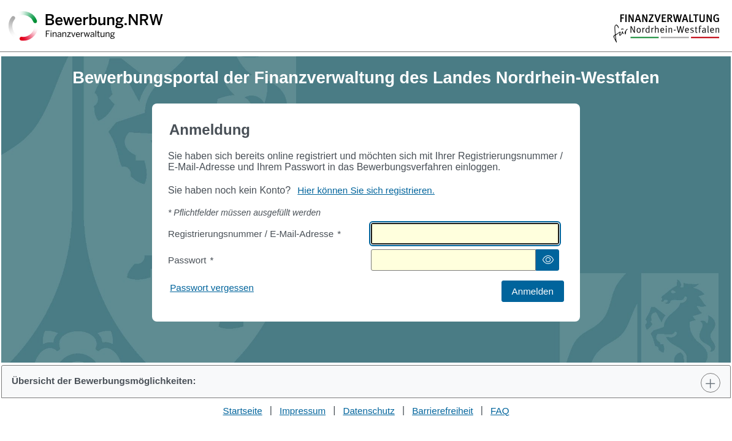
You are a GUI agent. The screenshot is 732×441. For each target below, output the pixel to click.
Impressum (303, 410)
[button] (547, 260)
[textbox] (465, 233)
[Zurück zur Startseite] (86, 27)
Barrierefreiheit (442, 410)
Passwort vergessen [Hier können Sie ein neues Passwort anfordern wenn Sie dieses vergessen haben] (212, 287)
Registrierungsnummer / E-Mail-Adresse (254, 233)
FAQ (499, 410)
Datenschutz (368, 410)
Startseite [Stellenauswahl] (242, 410)
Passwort (190, 260)
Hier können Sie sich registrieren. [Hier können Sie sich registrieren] (366, 190)
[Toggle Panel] (710, 383)
